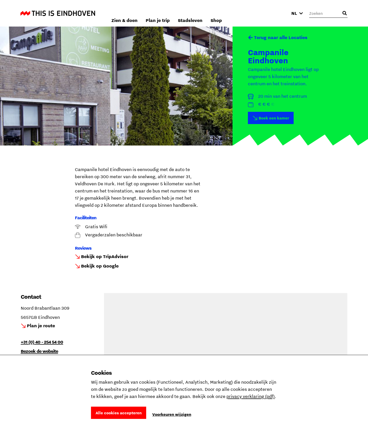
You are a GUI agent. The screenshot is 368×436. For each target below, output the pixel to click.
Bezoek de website (39, 351)
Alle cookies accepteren (119, 412)
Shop (275, 13)
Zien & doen (184, 13)
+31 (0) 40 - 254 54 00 (42, 342)
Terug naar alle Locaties (280, 37)
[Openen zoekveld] (344, 13)
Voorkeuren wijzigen (171, 414)
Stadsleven (249, 13)
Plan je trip (217, 13)
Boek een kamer (274, 117)
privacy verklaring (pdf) (250, 396)
